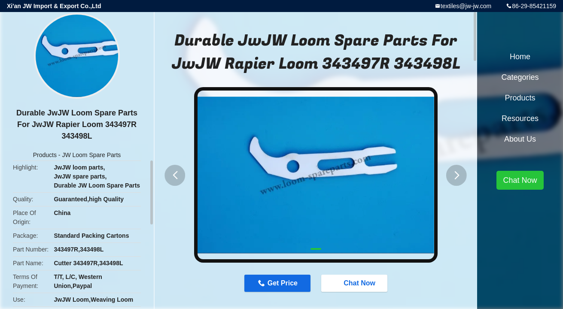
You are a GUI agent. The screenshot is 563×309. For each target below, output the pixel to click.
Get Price (282, 283)
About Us (520, 139)
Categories (520, 77)
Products (45, 154)
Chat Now (356, 283)
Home (520, 56)
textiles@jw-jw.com (466, 6)
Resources (520, 118)
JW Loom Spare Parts (91, 154)
